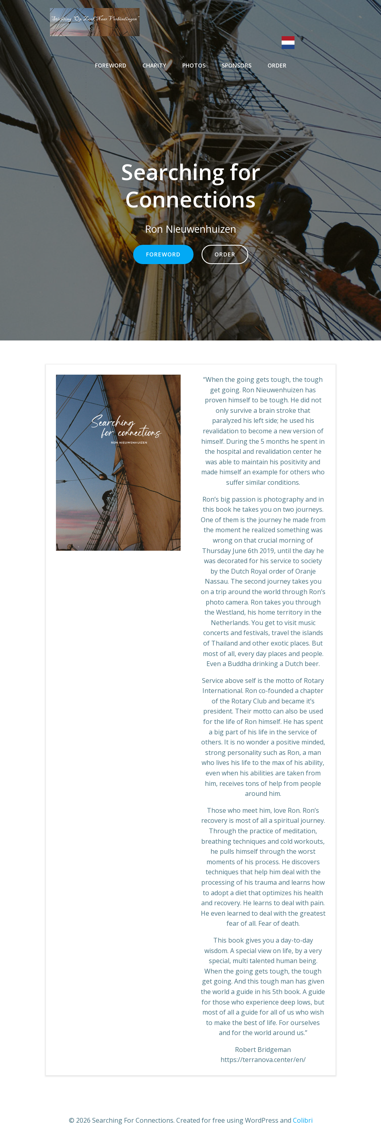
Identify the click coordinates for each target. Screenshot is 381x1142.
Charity (154, 65)
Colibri (303, 1120)
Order (277, 65)
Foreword (110, 65)
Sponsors (236, 65)
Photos (194, 65)
